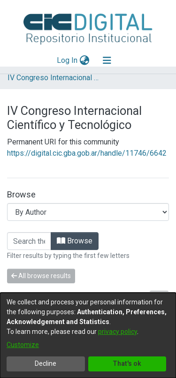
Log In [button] (67, 60)
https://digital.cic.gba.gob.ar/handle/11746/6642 (87, 153)
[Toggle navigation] (107, 60)
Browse (74, 240)
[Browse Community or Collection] (88, 212)
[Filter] (29, 241)
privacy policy (117, 331)
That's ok (127, 363)
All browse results (41, 276)
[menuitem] (84, 60)
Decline (45, 363)
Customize (23, 344)
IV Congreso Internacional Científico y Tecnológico (54, 77)
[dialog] (88, 335)
